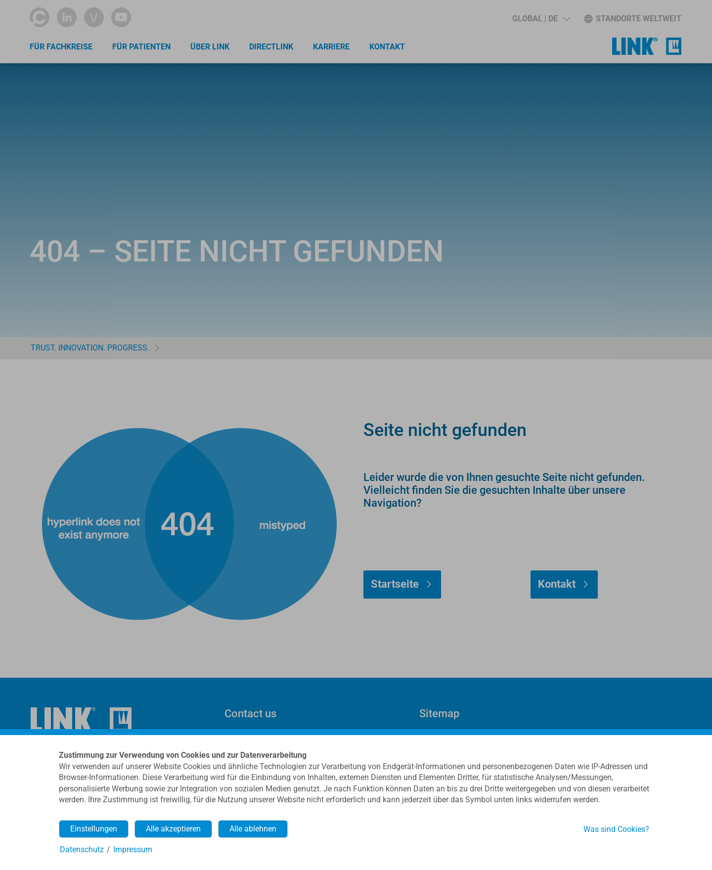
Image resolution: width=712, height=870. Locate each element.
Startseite (395, 584)
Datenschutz (82, 849)
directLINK (271, 46)
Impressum (132, 849)
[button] (541, 19)
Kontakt (387, 46)
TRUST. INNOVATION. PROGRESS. (90, 347)
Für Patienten (141, 46)
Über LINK (209, 46)
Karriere (331, 46)
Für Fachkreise (61, 46)
